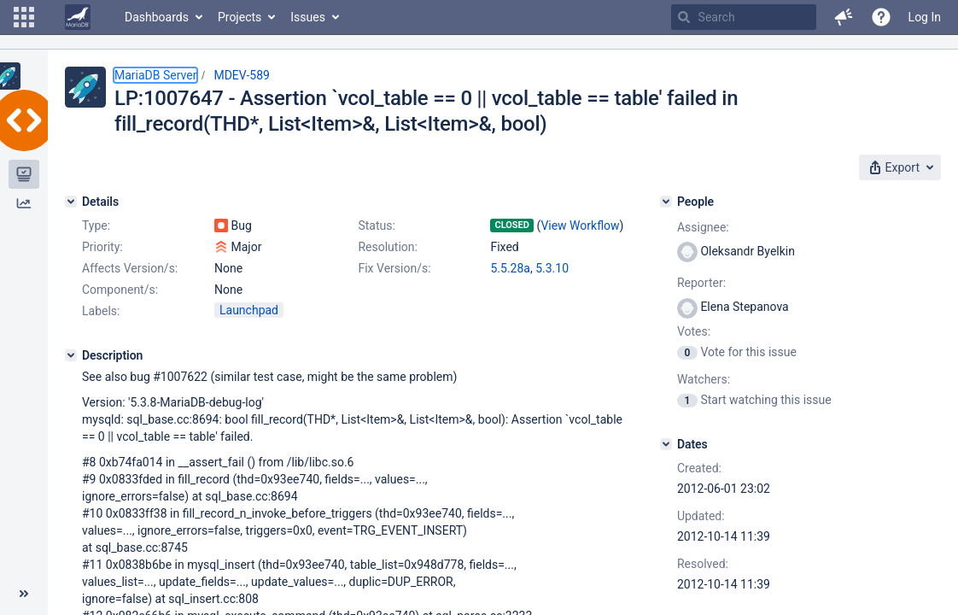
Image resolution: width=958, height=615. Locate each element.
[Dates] (666, 444)
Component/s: (120, 289)
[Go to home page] (77, 17)
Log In (924, 17)
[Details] (71, 202)
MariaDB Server (155, 75)
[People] (666, 202)
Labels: (101, 311)
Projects (239, 17)
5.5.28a (509, 268)
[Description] (71, 355)
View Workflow (579, 225)
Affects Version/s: (130, 268)
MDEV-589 (241, 75)
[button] (24, 17)
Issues (307, 17)
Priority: (102, 247)
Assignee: (703, 227)
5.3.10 (552, 268)
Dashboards (157, 17)
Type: (96, 225)
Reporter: (701, 283)
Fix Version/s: (394, 268)
